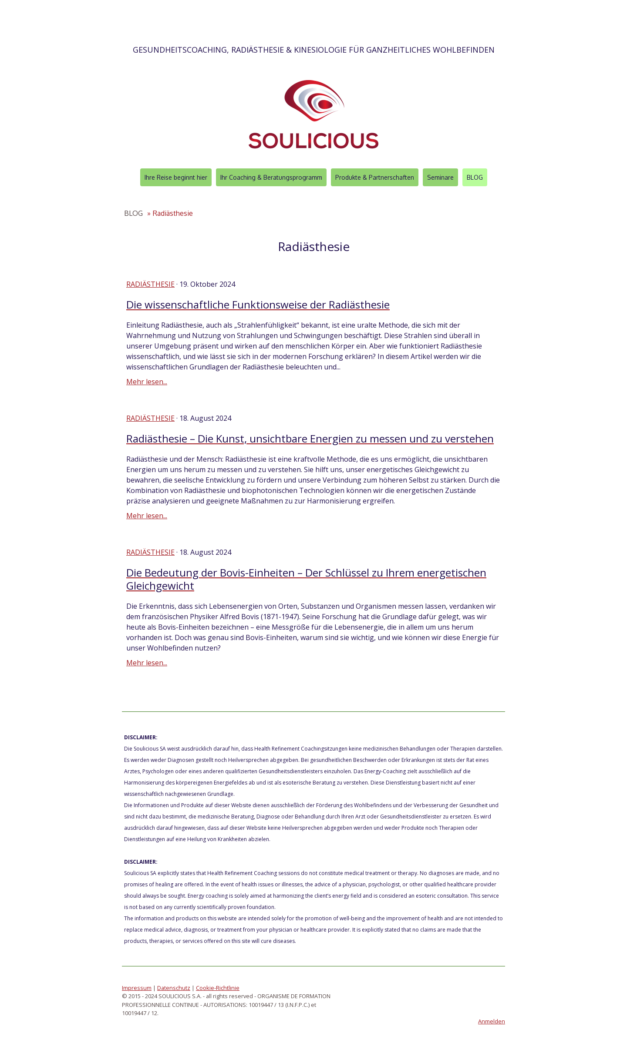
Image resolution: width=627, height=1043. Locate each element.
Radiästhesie (150, 284)
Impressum (137, 988)
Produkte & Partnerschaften (374, 177)
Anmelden (491, 1021)
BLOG (475, 177)
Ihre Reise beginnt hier (176, 177)
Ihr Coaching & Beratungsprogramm (271, 177)
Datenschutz (173, 988)
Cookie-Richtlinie (217, 988)
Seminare (440, 177)
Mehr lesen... (146, 381)
